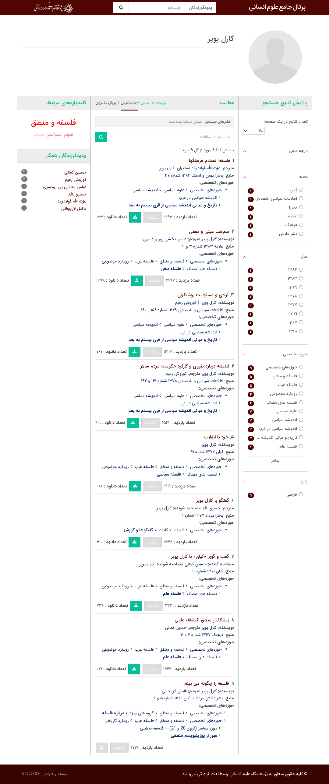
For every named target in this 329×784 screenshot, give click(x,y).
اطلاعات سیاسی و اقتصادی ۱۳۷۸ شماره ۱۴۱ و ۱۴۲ (182, 381)
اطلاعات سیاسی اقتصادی (275, 198)
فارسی (275, 494)
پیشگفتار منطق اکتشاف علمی (202, 620)
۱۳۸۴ (275, 269)
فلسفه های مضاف (202, 268)
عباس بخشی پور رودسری (165, 239)
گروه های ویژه (142, 713)
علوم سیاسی (174, 190)
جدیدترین (129, 102)
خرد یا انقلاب (216, 437)
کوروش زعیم (185, 302)
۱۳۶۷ (275, 322)
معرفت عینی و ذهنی (209, 231)
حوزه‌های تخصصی (206, 190)
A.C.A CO (30, 774)
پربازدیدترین (105, 102)
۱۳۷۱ (275, 313)
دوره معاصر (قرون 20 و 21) (193, 728)
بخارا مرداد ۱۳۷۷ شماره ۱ (202, 515)
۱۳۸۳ (275, 278)
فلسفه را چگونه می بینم (206, 683)
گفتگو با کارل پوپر (212, 500)
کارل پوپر (166, 168)
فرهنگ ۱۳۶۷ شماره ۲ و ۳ (202, 634)
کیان (275, 190)
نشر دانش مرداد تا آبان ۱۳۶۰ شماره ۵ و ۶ (188, 698)
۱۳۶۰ (275, 331)
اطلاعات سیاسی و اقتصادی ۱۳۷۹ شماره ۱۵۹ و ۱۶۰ (182, 310)
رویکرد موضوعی (115, 261)
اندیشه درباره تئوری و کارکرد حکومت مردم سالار (184, 366)
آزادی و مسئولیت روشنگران (202, 295)
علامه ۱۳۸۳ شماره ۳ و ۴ (202, 246)
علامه (275, 216)
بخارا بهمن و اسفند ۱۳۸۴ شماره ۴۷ (194, 175)
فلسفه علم (275, 446)
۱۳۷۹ (275, 287)
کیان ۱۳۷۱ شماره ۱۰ (207, 571)
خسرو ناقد (211, 508)
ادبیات (179, 530)
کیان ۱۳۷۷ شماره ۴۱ (206, 451)
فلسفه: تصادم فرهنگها (209, 160)
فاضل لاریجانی (174, 691)
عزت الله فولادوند (205, 168)
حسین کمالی (196, 564)
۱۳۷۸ (275, 296)
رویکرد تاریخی (116, 720)
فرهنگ (275, 225)
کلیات (163, 530)
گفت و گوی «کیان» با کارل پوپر (200, 556)
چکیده (152, 217)
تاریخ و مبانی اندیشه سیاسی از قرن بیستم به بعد (275, 437)
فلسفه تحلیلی (152, 728)
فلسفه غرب (144, 261)
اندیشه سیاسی (145, 190)
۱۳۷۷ (275, 304)
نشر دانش (275, 233)
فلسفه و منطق (172, 261)
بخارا (275, 207)
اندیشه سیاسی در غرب (198, 197)
